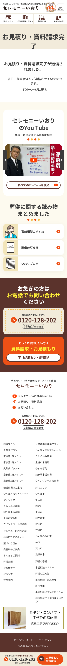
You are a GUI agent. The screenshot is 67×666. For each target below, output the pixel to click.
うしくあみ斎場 (43, 456)
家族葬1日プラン (12, 456)
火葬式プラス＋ (11, 468)
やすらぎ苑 (41, 468)
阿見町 (38, 505)
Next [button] (62, 160)
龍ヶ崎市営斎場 (43, 474)
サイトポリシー (46, 639)
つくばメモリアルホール (48, 450)
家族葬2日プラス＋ (13, 480)
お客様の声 (59, 21)
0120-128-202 (22, 659)
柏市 (37, 542)
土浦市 (38, 512)
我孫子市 (40, 554)
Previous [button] (5, 160)
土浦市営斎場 (42, 462)
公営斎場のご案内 (12, 487)
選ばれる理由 (10, 543)
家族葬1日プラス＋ (13, 474)
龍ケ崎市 (40, 518)
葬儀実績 (42, 21)
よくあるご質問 (11, 555)
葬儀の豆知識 (42, 573)
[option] (33, 160)
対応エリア (41, 487)
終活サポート (42, 586)
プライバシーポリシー (24, 639)
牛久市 (38, 499)
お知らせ (8, 573)
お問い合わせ (26, 407)
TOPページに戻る (35, 89)
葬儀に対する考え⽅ (13, 537)
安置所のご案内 (11, 549)
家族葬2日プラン (12, 462)
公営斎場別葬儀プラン (47, 444)
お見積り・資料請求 (30, 401)
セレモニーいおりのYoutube (35, 396)
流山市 (38, 548)
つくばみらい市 (43, 536)
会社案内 (8, 579)
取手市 (38, 524)
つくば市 (40, 493)
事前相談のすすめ (44, 567)
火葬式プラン (10, 450)
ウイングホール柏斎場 (47, 480)
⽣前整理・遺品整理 (45, 579)
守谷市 (38, 530)
